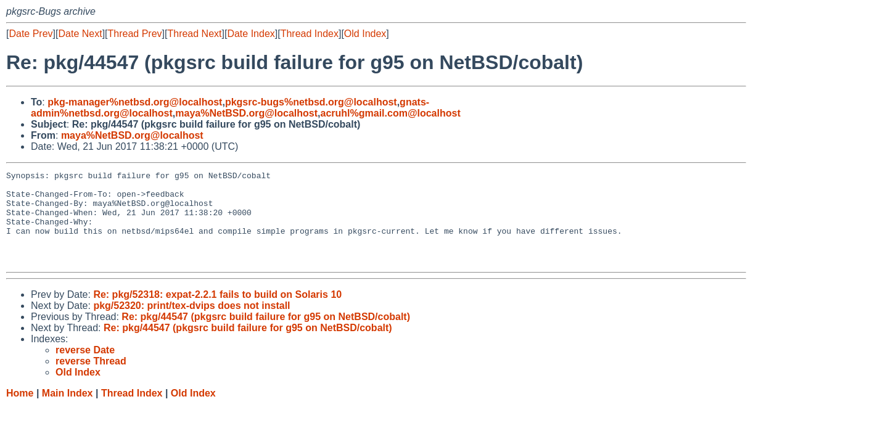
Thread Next (194, 33)
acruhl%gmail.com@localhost (391, 113)
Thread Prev (135, 33)
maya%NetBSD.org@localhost (246, 113)
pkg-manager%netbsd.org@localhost (134, 102)
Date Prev (30, 33)
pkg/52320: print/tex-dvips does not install (191, 324)
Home (19, 411)
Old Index (365, 33)
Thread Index (310, 33)
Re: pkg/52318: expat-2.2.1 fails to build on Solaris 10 (217, 313)
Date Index (250, 33)
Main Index (67, 411)
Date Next (80, 33)
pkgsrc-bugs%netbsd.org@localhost (311, 102)
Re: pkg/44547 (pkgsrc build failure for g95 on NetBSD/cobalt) (265, 335)
